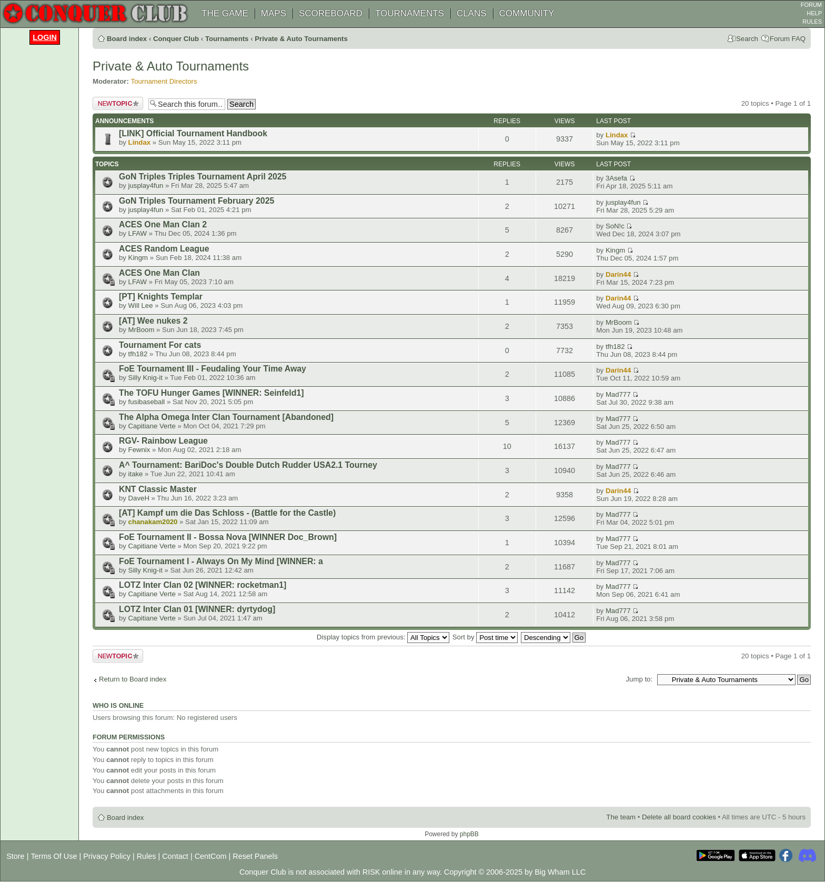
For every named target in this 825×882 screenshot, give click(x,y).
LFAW (137, 233)
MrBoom (141, 330)
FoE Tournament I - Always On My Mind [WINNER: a (221, 561)
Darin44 (618, 274)
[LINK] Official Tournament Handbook (193, 133)
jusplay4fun (146, 185)
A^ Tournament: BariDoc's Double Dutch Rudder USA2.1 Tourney (248, 464)
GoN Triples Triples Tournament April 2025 (202, 176)
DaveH (138, 498)
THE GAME (225, 13)
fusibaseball (146, 402)
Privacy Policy (106, 856)
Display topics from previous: (383, 637)
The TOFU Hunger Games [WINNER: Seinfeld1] (211, 392)
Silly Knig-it (145, 378)
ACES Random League (164, 248)
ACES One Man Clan (159, 272)
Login (45, 37)
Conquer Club (176, 39)
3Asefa (616, 178)
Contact (175, 856)
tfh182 (138, 354)
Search (747, 39)
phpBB (469, 834)
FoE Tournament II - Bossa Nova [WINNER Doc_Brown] (228, 537)
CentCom (211, 856)
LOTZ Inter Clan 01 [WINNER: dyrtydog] (197, 609)
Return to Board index (132, 679)
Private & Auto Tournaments (301, 39)
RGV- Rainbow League (163, 440)
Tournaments (227, 39)
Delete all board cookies (679, 817)
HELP (814, 13)
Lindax (139, 142)
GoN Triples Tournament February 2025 (196, 200)
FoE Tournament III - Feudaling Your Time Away (212, 368)
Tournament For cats (160, 344)
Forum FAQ (788, 39)
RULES (812, 21)
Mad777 (618, 394)
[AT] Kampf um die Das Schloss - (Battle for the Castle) (227, 512)
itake (135, 474)
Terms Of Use (54, 856)
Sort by (485, 637)
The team (621, 817)
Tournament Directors (164, 81)
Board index (127, 39)
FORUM (811, 5)
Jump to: (639, 679)
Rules (146, 856)
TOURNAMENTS (409, 13)
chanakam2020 (153, 522)
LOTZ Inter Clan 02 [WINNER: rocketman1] (202, 584)
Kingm (138, 258)
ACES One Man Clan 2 (163, 224)
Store (15, 856)
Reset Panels (255, 856)
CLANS (472, 13)
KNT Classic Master (158, 489)
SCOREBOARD (331, 13)
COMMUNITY (527, 13)
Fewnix (139, 450)
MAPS (273, 13)
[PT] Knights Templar (161, 296)
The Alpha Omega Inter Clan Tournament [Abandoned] (226, 417)
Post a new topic (118, 103)
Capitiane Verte (152, 426)
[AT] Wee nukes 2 (153, 320)
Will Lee (140, 305)
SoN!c (615, 226)
